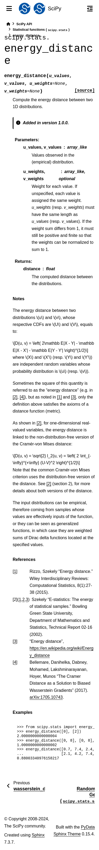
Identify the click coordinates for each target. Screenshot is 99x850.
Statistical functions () (41, 30)
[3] (73, 397)
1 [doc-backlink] (15, 571)
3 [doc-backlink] (27, 599)
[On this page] (90, 8)
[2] (15, 397)
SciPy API (24, 24)
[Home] (8, 24)
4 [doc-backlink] (15, 662)
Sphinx (38, 835)
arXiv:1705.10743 (46, 697)
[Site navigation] (9, 8)
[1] (59, 397)
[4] (22, 397)
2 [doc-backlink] (23, 599)
